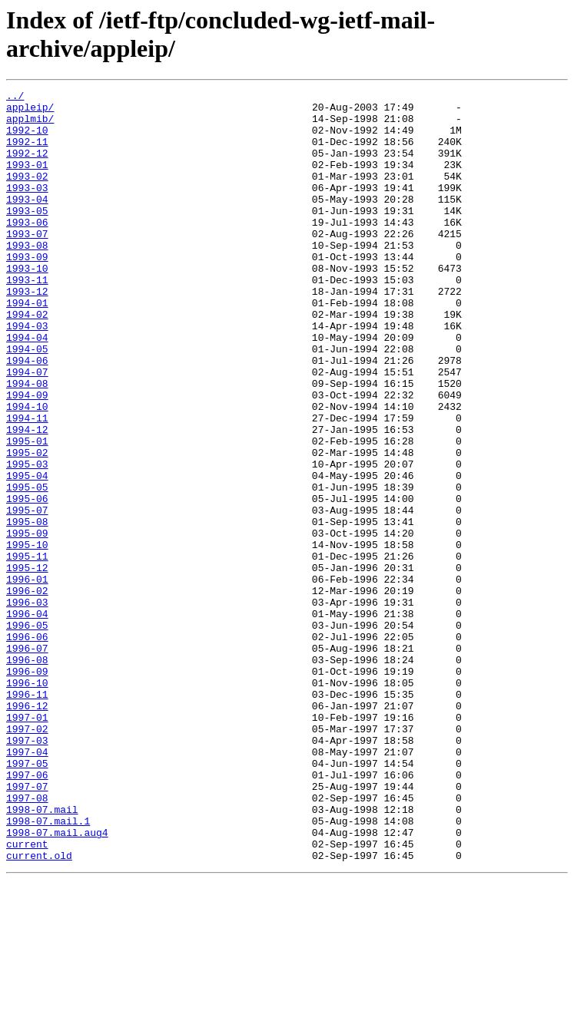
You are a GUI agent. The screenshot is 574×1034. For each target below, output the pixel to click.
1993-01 (27, 180)
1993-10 (27, 305)
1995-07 (27, 595)
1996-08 (27, 774)
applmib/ (30, 125)
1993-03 (27, 208)
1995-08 (27, 609)
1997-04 (27, 885)
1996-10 (27, 802)
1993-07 (27, 263)
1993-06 (27, 249)
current (27, 996)
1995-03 (27, 540)
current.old (39, 1009)
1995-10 (27, 636)
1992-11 (27, 153)
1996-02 (27, 692)
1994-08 (27, 443)
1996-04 (27, 719)
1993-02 (27, 194)
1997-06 (27, 913)
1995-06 (27, 581)
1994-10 (27, 470)
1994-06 (27, 415)
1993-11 (27, 318)
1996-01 (27, 678)
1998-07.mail (42, 954)
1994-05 (27, 401)
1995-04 (27, 553)
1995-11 (27, 650)
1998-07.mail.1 (48, 968)
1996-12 (27, 830)
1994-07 (27, 429)
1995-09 (27, 622)
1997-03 (27, 871)
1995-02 (27, 526)
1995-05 (27, 567)
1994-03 (27, 374)
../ (15, 97)
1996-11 (27, 816)
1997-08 (27, 940)
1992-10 (27, 139)
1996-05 (27, 733)
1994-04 (27, 388)
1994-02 (27, 360)
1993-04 (27, 222)
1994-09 (27, 457)
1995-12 (27, 664)
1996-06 (27, 747)
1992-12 (27, 166)
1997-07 (27, 926)
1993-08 (27, 277)
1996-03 (27, 705)
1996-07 (27, 761)
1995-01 (27, 512)
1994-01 (27, 346)
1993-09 (27, 291)
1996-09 (27, 788)
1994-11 (27, 484)
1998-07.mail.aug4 (57, 982)
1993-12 (27, 332)
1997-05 (27, 899)
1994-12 (27, 498)
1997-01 (27, 844)
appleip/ (30, 111)
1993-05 (27, 236)
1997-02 (27, 857)
